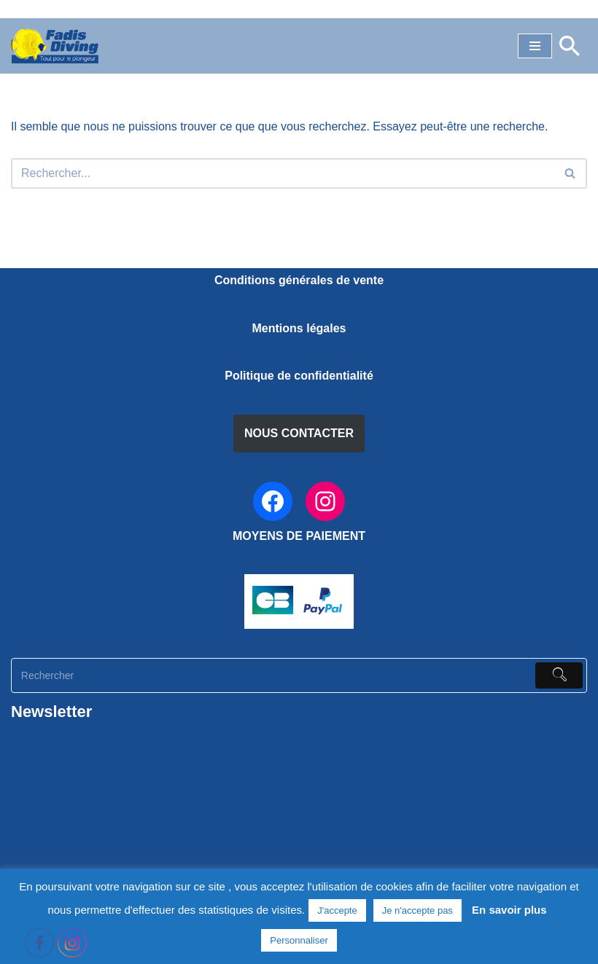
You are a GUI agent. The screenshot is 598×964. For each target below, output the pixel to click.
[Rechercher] (569, 46)
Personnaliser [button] (299, 940)
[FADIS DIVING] (54, 45)
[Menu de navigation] (535, 46)
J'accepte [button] (337, 910)
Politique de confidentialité (299, 375)
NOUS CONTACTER (299, 433)
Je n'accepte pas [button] (417, 910)
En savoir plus (509, 910)
